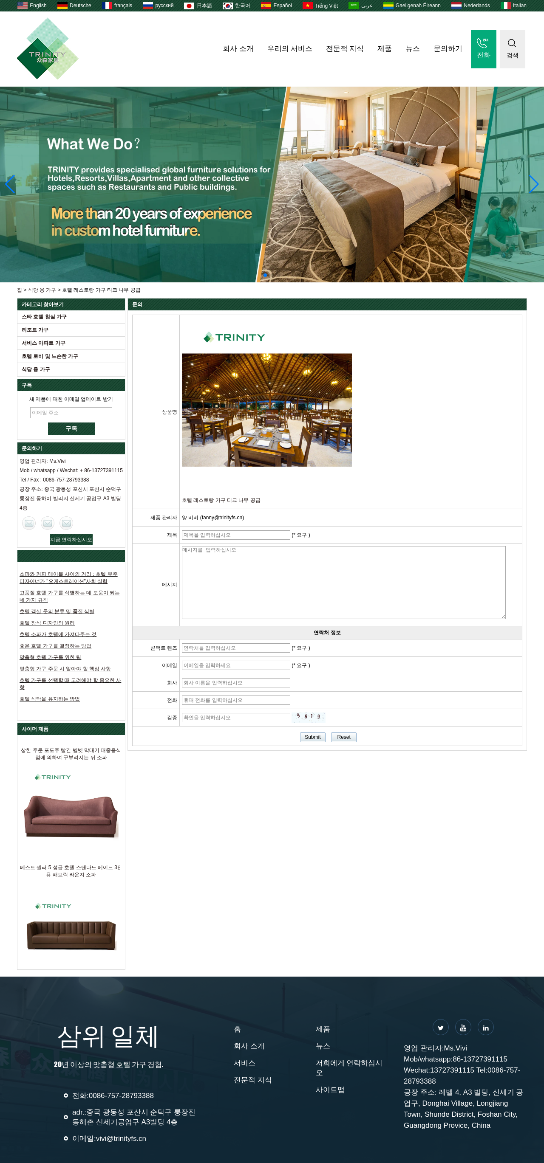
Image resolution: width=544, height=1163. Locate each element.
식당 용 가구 (42, 290)
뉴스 (412, 49)
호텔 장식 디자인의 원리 (47, 623)
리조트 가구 (35, 330)
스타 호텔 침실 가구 (44, 317)
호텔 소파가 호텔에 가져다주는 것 (58, 634)
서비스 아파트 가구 (43, 343)
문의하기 (448, 49)
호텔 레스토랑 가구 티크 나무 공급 (221, 500)
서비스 (244, 1063)
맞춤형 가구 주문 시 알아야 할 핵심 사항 (65, 669)
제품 (384, 49)
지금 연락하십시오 (71, 540)
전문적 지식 (345, 49)
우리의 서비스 (289, 49)
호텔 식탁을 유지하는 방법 (50, 699)
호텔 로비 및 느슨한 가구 (50, 356)
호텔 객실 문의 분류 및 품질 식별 (57, 611)
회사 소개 (238, 49)
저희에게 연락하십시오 (349, 1068)
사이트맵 (330, 1090)
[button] (265, 275)
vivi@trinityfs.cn (121, 1139)
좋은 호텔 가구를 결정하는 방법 (55, 646)
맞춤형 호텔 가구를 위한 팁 (50, 657)
